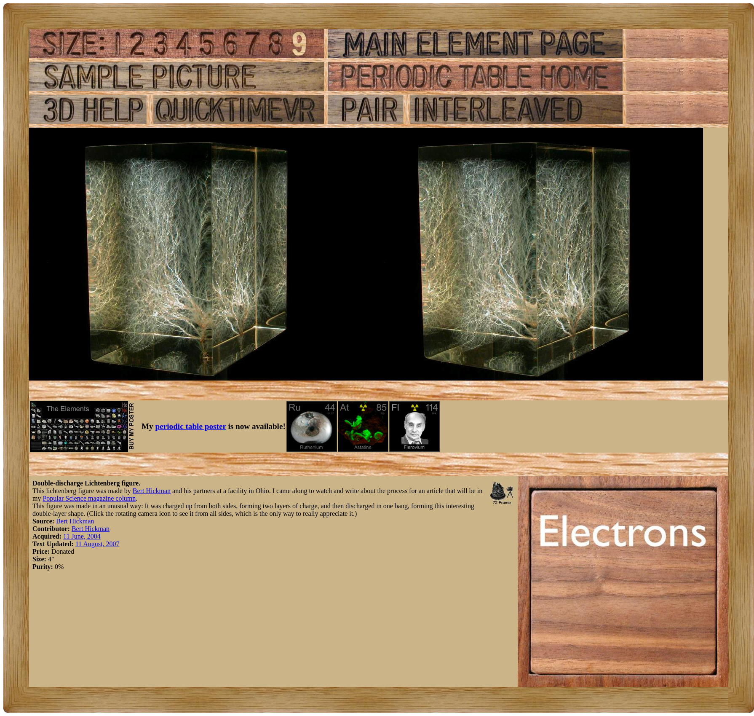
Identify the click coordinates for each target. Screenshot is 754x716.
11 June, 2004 (82, 536)
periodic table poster (190, 426)
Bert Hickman (152, 490)
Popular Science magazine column (89, 498)
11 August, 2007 (97, 543)
